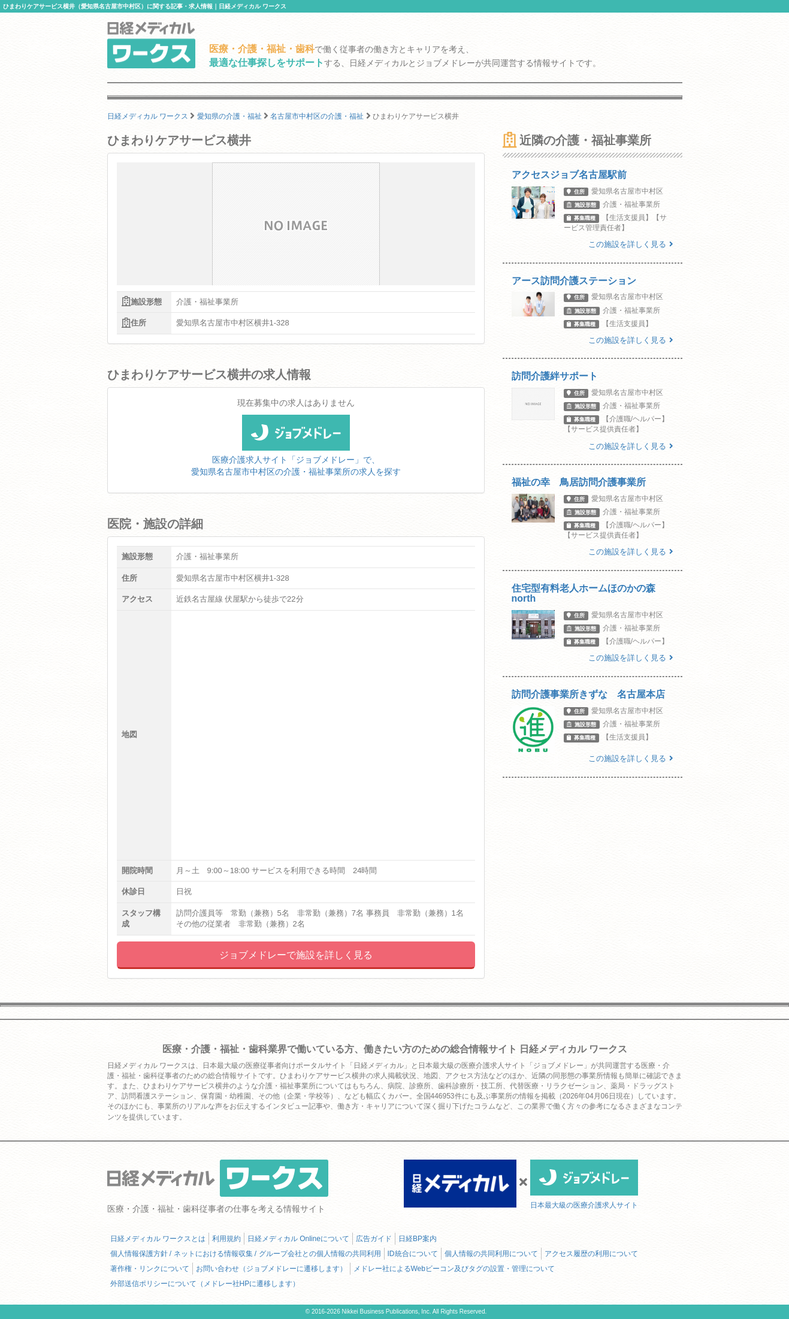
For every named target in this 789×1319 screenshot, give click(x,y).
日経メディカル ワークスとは (157, 1239)
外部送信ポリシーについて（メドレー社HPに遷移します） (205, 1283)
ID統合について (413, 1253)
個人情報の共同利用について (491, 1253)
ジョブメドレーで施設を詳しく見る (296, 955)
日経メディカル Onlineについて (298, 1239)
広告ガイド (374, 1239)
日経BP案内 (417, 1239)
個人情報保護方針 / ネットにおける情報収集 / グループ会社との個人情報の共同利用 (245, 1253)
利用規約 (226, 1239)
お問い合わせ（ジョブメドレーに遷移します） (271, 1268)
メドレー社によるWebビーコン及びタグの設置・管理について (454, 1268)
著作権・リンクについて (149, 1268)
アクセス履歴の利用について (591, 1253)
